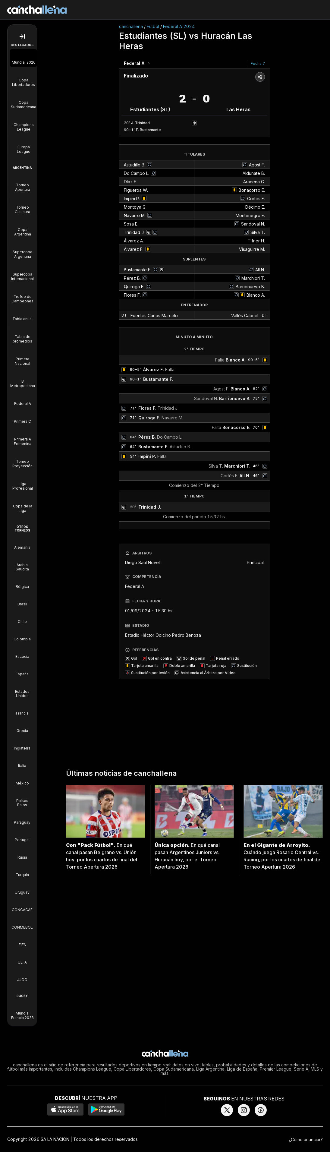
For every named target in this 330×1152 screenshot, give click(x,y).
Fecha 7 (258, 63)
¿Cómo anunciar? (306, 1139)
